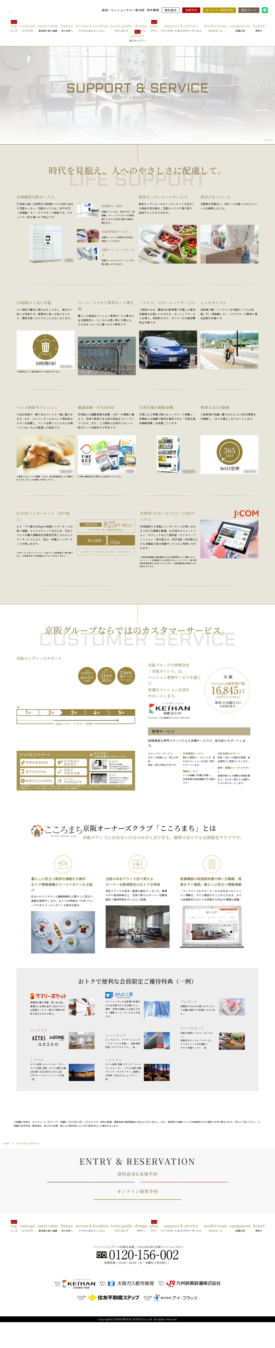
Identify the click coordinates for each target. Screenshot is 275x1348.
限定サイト (248, 10)
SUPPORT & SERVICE (30, 1143)
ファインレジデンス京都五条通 (33, 10)
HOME (7, 1143)
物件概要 (153, 10)
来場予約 (191, 10)
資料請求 (171, 10)
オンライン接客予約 (219, 10)
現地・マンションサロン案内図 (123, 10)
